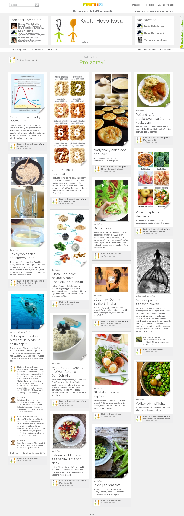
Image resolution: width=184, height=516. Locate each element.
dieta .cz (22, 146)
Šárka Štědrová (26, 283)
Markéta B (149, 140)
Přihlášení (136, 5)
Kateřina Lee (67, 201)
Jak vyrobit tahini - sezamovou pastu (24, 256)
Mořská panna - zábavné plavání (148, 302)
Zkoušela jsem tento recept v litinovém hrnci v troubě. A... (29, 41)
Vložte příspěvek (145, 11)
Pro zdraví (26, 148)
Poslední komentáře (26, 20)
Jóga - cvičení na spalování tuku (107, 301)
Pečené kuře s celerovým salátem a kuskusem (153, 118)
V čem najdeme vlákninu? (147, 214)
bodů (53, 49)
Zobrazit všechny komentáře (27, 453)
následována (147, 49)
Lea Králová (25, 31)
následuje (166, 49)
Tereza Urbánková (155, 40)
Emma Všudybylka (29, 24)
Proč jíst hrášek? (107, 485)
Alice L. (21, 397)
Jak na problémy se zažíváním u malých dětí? (67, 459)
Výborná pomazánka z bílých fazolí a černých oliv (67, 371)
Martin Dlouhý (151, 337)
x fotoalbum (36, 49)
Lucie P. (64, 403)
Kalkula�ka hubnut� (182, 32)
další (92, 515)
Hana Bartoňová (154, 33)
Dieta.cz (93, 4)
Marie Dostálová (28, 38)
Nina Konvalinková (112, 169)
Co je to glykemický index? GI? (25, 119)
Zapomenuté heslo (166, 5)
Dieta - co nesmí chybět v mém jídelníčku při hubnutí (67, 278)
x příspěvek (18, 49)
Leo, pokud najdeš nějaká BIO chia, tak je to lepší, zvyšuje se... (31, 27)
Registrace (149, 5)
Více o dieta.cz (165, 11)
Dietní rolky (102, 228)
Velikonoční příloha (150, 403)
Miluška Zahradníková (156, 418)
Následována (146, 20)
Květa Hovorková (27, 60)
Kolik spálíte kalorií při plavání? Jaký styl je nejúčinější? (27, 340)
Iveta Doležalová (154, 26)
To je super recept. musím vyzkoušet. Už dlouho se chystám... (32, 34)
